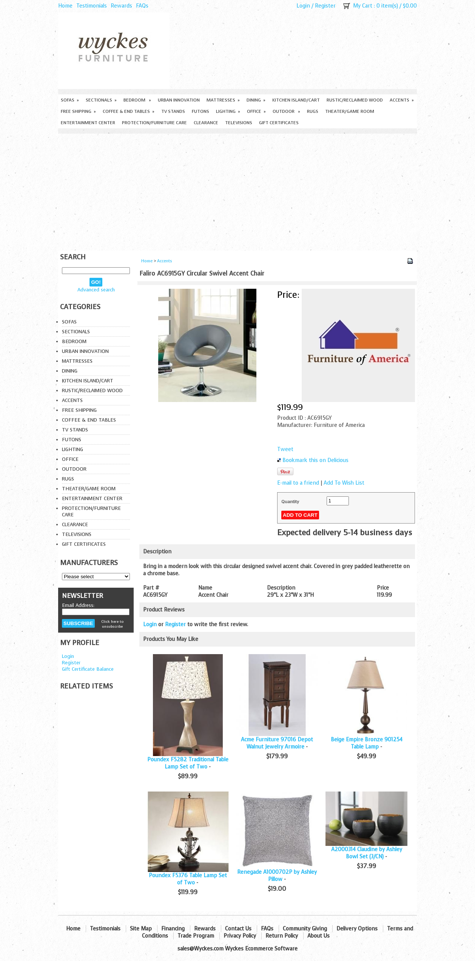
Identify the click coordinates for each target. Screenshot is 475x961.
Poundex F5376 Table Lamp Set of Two (188, 879)
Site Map (141, 928)
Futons (200, 111)
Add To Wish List (344, 483)
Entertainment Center (88, 123)
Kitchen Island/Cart (296, 100)
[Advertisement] (237, 190)
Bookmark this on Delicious (315, 460)
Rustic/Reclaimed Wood (355, 100)
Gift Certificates (279, 123)
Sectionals (101, 100)
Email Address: (78, 605)
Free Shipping (78, 111)
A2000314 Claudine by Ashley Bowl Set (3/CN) (366, 853)
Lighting (228, 111)
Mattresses (223, 100)
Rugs (312, 111)
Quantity (290, 502)
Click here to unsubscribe (112, 624)
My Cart (362, 5)
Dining (256, 100)
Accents (402, 100)
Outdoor (286, 111)
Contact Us (238, 928)
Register (325, 5)
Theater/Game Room (349, 111)
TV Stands (173, 111)
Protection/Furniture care (154, 123)
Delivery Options (357, 928)
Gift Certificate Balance (88, 669)
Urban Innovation (179, 100)
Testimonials (91, 5)
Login (303, 5)
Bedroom (137, 100)
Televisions (238, 123)
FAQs (142, 5)
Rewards (121, 5)
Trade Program (195, 935)
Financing (173, 928)
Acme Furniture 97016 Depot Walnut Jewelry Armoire (277, 743)
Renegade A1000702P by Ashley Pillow (277, 876)
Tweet (285, 449)
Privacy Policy (240, 935)
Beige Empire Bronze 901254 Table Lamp (367, 743)
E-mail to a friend (298, 483)
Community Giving (305, 928)
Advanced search (96, 289)
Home (65, 5)
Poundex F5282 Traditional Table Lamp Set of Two (187, 763)
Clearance (206, 123)
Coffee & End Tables (128, 111)
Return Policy (281, 935)
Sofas (70, 100)
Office (256, 111)
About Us (318, 935)
